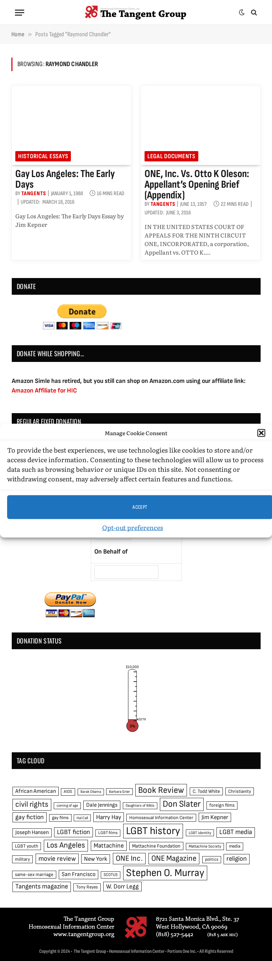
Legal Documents (171, 156)
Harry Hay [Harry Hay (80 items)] (108, 817)
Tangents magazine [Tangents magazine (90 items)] (41, 886)
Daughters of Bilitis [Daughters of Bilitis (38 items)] (140, 805)
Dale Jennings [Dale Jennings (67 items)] (101, 805)
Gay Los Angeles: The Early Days (65, 179)
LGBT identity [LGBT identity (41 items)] (200, 833)
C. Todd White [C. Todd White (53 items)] (206, 791)
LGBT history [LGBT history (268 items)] (153, 831)
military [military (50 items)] (22, 859)
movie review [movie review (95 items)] (57, 859)
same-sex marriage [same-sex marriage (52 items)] (34, 874)
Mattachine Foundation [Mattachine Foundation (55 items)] (156, 846)
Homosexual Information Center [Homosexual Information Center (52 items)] (161, 818)
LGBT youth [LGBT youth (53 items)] (26, 846)
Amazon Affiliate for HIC (44, 390)
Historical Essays (43, 156)
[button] (261, 433)
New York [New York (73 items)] (95, 859)
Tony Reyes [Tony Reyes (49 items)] (87, 887)
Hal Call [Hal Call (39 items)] (82, 818)
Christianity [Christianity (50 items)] (239, 791)
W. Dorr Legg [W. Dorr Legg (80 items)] (122, 886)
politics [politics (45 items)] (211, 859)
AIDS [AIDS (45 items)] (68, 791)
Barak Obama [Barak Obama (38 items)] (90, 791)
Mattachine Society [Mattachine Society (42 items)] (205, 846)
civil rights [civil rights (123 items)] (31, 804)
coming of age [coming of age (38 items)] (67, 805)
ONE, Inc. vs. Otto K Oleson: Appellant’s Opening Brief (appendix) (197, 185)
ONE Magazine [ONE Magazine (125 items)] (174, 858)
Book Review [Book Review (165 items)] (161, 790)
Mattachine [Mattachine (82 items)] (109, 845)
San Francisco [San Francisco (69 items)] (78, 874)
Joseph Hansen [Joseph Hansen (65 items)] (32, 832)
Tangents (33, 193)
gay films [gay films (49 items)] (60, 818)
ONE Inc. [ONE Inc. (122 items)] (129, 858)
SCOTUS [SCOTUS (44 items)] (110, 874)
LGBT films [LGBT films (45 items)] (107, 832)
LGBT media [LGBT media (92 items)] (235, 832)
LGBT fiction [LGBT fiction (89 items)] (73, 832)
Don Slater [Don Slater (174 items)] (182, 804)
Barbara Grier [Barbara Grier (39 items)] (119, 791)
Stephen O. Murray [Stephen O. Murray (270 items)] (165, 873)
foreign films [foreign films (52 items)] (222, 805)
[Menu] (19, 13)
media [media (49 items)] (234, 846)
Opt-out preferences (132, 527)
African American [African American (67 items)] (35, 791)
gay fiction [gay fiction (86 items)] (29, 817)
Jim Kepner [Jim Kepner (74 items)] (215, 817)
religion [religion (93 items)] (236, 859)
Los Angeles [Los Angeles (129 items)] (66, 845)
